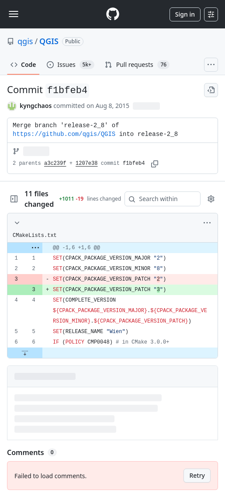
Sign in (185, 14)
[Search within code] (158, 199)
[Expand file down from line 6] (24, 353)
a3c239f (55, 163)
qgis (25, 41)
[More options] (207, 223)
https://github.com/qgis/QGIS (64, 134)
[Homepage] (113, 14)
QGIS (49, 41)
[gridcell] (112, 248)
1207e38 (86, 163)
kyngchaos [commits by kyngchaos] (36, 105)
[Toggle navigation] (13, 14)
